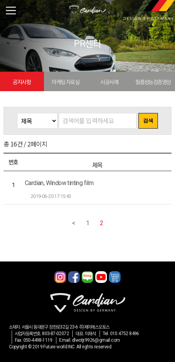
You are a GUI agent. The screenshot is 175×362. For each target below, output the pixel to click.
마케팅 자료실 (65, 82)
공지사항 (22, 82)
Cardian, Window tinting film (59, 183)
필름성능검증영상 (153, 82)
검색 (148, 121)
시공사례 (109, 82)
